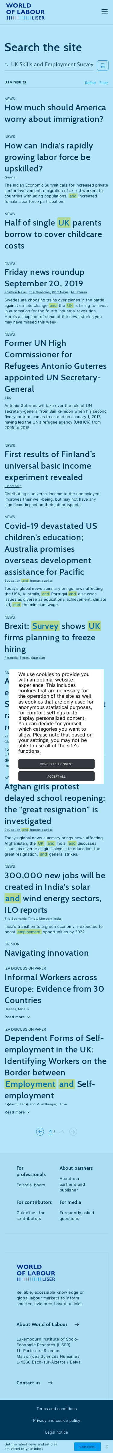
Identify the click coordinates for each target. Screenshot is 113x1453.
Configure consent (56, 764)
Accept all (56, 776)
